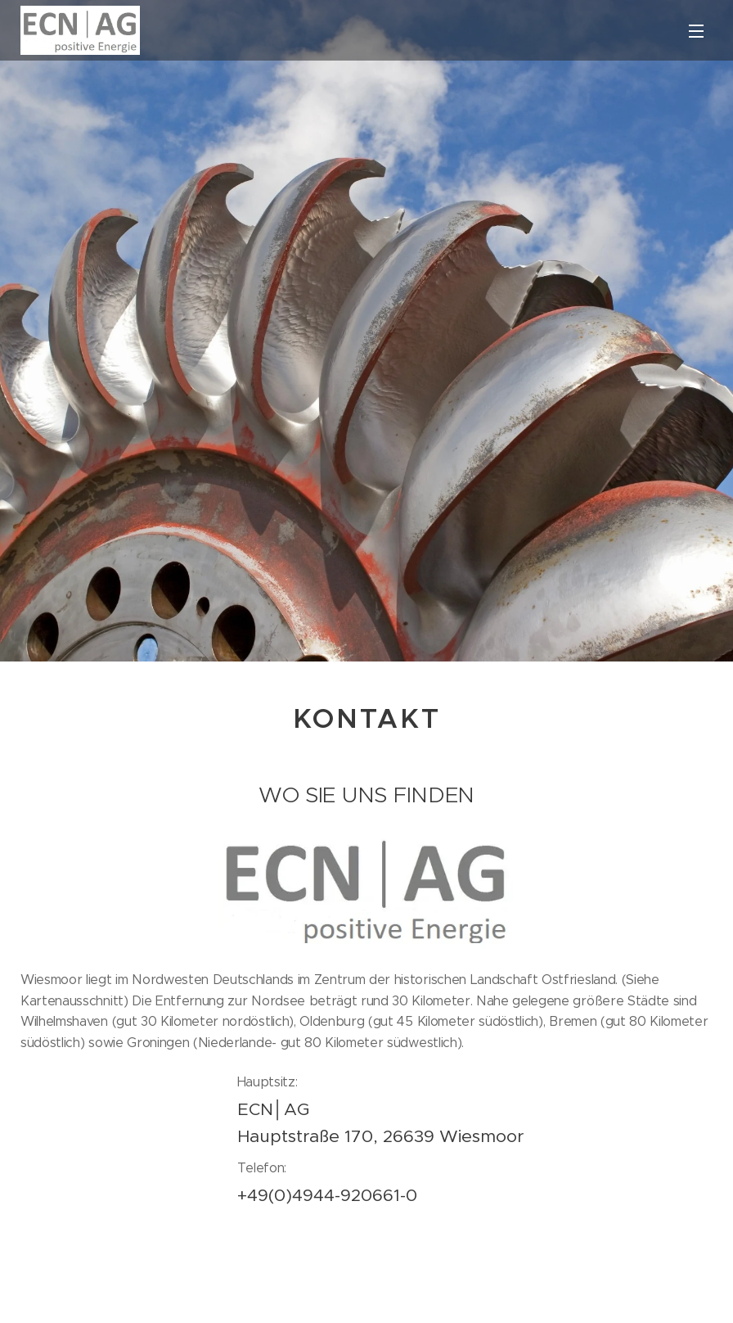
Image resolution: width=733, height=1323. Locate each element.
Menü (696, 31)
